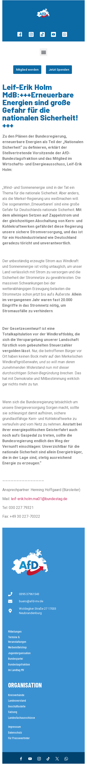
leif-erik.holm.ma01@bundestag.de (39, 499)
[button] (43, 52)
